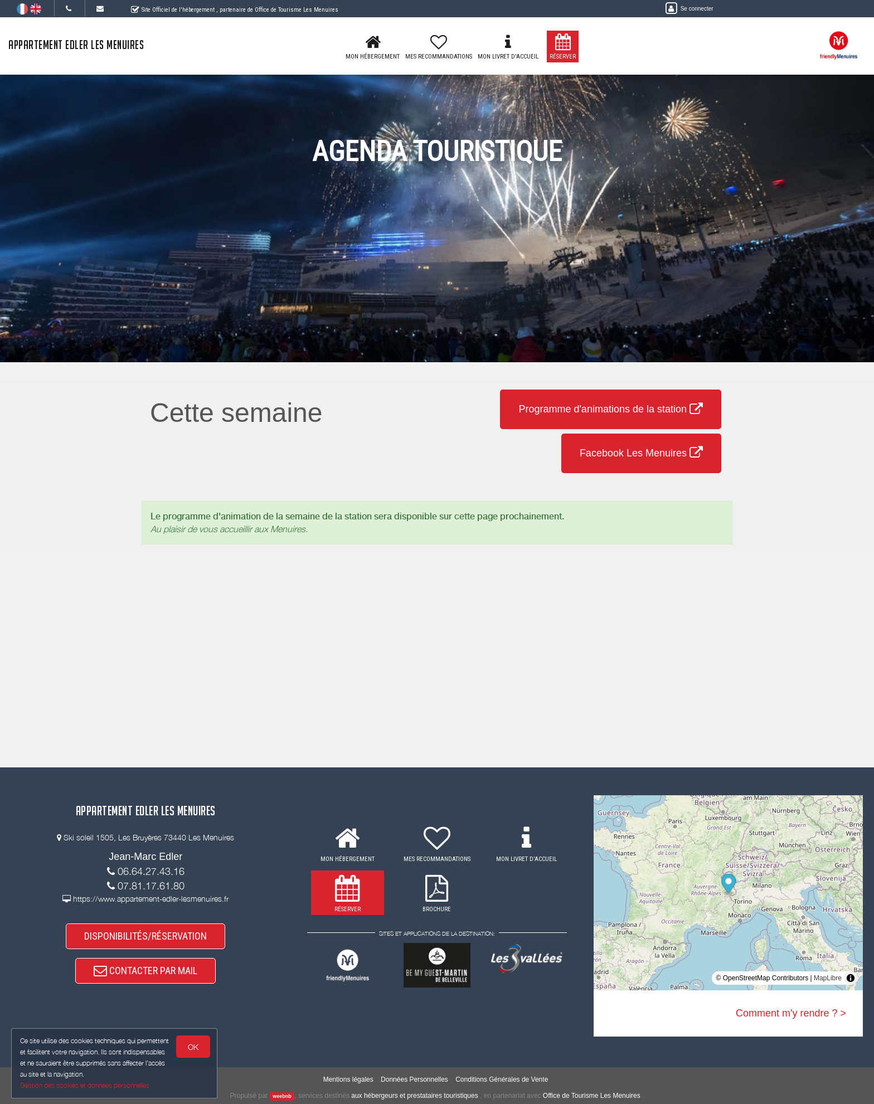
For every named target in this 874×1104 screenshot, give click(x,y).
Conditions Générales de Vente (501, 1079)
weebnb (282, 1096)
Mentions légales (348, 1079)
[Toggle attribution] (850, 978)
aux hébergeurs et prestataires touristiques (414, 1096)
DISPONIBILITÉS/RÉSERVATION (145, 936)
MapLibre (828, 978)
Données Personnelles (414, 1079)
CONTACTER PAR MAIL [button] (145, 970)
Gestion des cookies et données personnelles (84, 1085)
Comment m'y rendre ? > (791, 1013)
